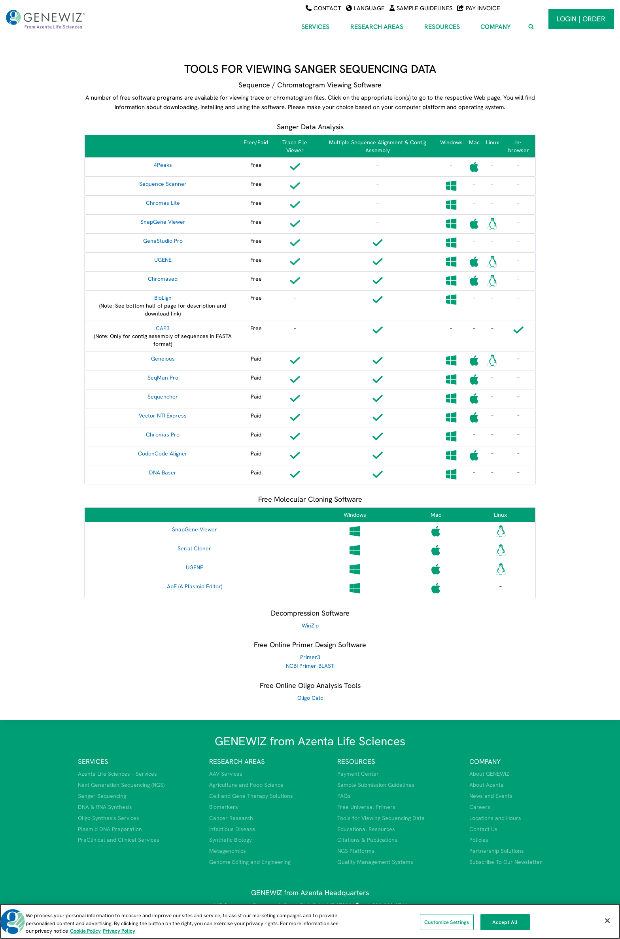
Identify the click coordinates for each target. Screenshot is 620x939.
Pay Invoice (478, 8)
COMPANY (485, 761)
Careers (479, 807)
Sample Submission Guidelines (375, 784)
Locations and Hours (495, 818)
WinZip (310, 625)
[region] (310, 921)
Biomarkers (223, 807)
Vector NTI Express (163, 415)
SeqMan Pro (162, 377)
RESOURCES (356, 761)
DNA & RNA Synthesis (105, 807)
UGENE (163, 259)
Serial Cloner (194, 548)
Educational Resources (366, 829)
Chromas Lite (163, 202)
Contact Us (483, 829)
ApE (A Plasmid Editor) (194, 586)
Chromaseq (163, 278)
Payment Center (358, 773)
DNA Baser (162, 472)
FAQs (344, 795)
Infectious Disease (232, 829)
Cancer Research (231, 818)
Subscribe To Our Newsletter (505, 861)
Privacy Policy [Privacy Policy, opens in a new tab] (119, 931)
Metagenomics (227, 850)
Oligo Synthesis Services (108, 818)
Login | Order (581, 18)
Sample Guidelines (420, 8)
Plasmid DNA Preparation (110, 829)
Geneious (163, 358)
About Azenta (486, 784)
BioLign (163, 297)
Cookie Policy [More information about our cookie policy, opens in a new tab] (85, 931)
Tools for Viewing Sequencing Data (381, 818)
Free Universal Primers (366, 807)
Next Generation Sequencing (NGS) (121, 784)
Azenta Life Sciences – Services (117, 773)
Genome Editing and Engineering (250, 861)
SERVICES (93, 761)
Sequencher (162, 396)
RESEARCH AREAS (237, 761)
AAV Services (225, 773)
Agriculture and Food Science (246, 784)
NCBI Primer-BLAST (310, 665)
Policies (478, 839)
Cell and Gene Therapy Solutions (251, 795)
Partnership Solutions (496, 850)
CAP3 (163, 328)
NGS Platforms (355, 850)
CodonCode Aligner (162, 453)
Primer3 (310, 657)
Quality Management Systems (375, 861)
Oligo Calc (310, 697)
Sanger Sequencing (102, 795)
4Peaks (163, 164)
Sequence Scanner (163, 183)
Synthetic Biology (230, 839)
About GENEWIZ (489, 773)
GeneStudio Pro (163, 240)
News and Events (490, 795)
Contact (323, 8)
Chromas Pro (163, 434)
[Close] (607, 920)
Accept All (505, 921)
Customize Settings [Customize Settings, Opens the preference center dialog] (446, 921)
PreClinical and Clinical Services (118, 839)
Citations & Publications (367, 839)
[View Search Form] (531, 26)
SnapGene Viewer (162, 221)
